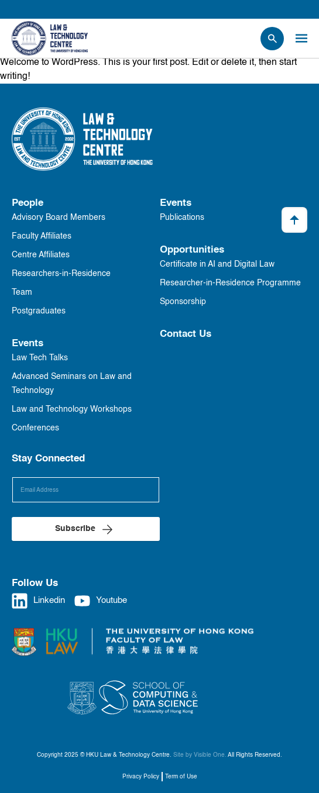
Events (27, 344)
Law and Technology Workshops (72, 409)
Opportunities (192, 250)
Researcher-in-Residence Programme (230, 283)
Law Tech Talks (40, 358)
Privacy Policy (140, 777)
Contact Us (185, 334)
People (27, 203)
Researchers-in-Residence (61, 274)
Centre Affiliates (41, 255)
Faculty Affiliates (41, 236)
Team (22, 292)
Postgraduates (39, 311)
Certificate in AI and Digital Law (217, 264)
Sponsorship (183, 302)
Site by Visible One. (200, 755)
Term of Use (181, 777)
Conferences (35, 428)
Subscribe (75, 529)
